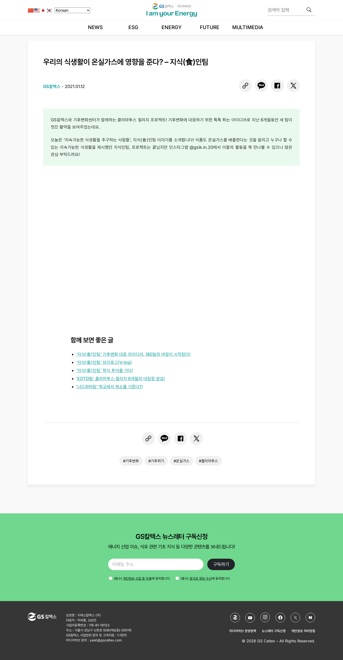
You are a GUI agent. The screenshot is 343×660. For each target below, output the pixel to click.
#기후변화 (131, 461)
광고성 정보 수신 (201, 578)
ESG (133, 27)
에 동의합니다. (142, 578)
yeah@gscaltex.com (106, 640)
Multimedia (247, 27)
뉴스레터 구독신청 (274, 631)
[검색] (309, 9)
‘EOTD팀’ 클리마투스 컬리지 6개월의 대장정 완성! (120, 378)
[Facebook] (280, 617)
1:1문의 (122, 635)
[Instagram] (265, 617)
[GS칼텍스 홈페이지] (235, 617)
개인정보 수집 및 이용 (137, 578)
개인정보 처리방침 (303, 631)
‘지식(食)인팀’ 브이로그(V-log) (104, 362)
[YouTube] (250, 618)
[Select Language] (72, 10)
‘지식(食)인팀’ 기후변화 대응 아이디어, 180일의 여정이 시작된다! (133, 354)
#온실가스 (181, 461)
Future (209, 27)
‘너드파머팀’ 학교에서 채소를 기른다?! (109, 386)
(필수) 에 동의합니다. (206, 578)
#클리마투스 (208, 461)
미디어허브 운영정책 (242, 631)
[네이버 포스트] (310, 617)
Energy (171, 27)
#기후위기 (156, 461)
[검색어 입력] (291, 10)
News (95, 27)
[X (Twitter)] (295, 617)
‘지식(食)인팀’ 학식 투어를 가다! (104, 370)
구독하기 (221, 564)
